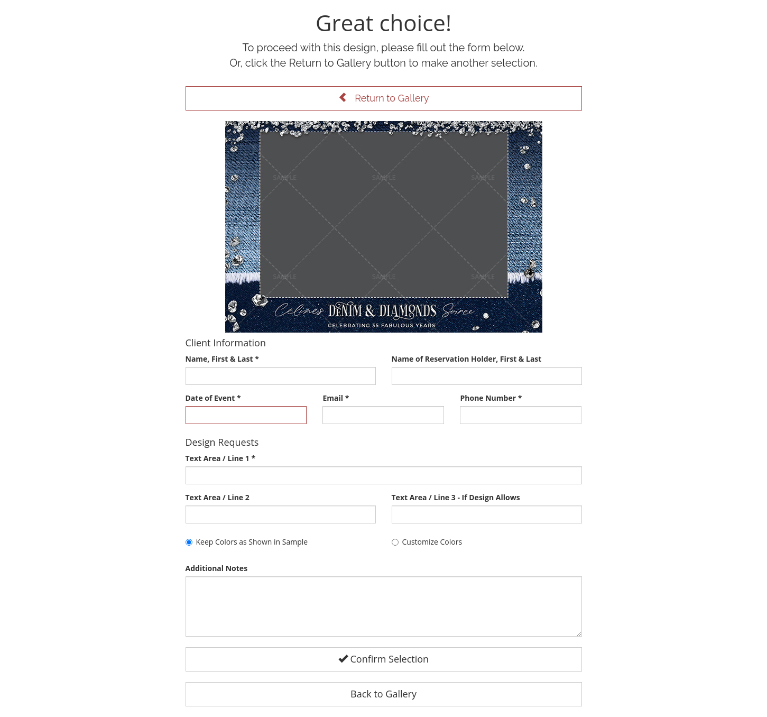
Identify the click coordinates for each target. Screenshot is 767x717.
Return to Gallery (383, 98)
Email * (335, 398)
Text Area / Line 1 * (221, 458)
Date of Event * (213, 398)
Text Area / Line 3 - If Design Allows (456, 497)
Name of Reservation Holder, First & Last (467, 359)
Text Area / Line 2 (217, 497)
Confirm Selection (383, 658)
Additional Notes (217, 568)
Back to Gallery (383, 693)
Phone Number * (491, 398)
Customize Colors (427, 542)
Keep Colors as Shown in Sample (247, 542)
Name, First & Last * (222, 359)
